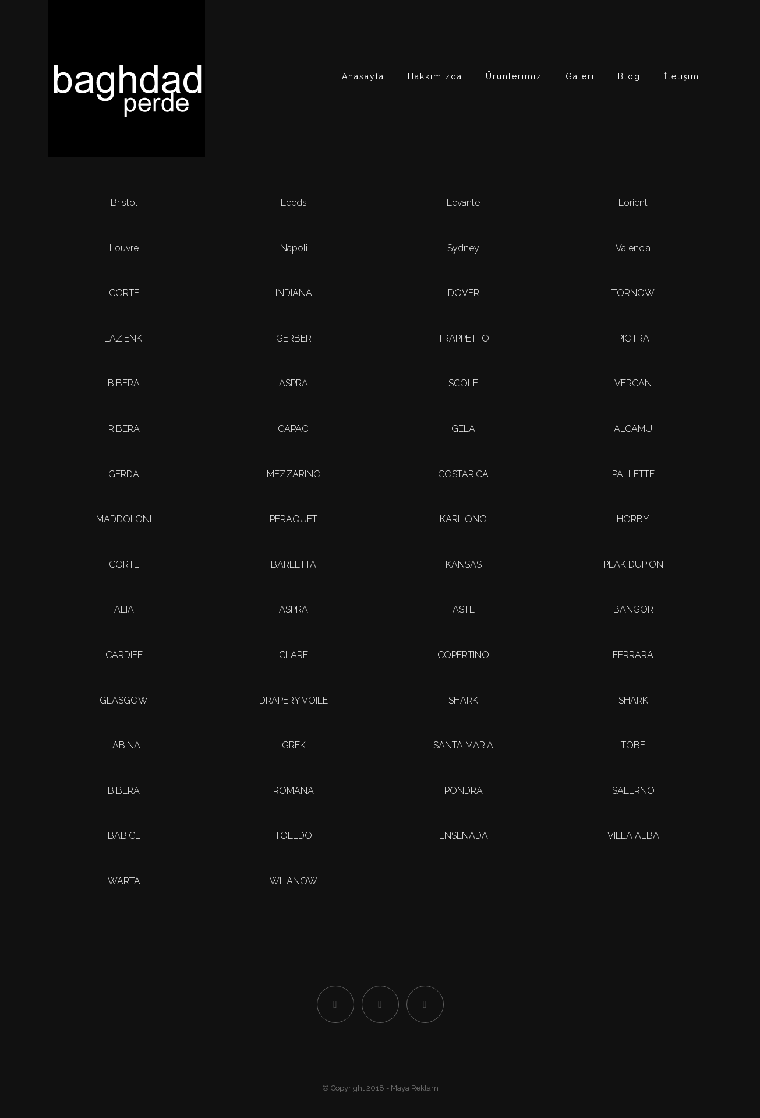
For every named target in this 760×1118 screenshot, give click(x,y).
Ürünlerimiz (514, 76)
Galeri (580, 76)
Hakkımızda (435, 76)
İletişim (681, 76)
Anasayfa (363, 76)
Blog (629, 76)
